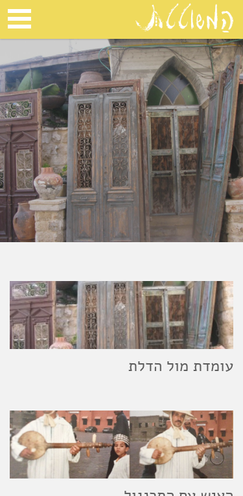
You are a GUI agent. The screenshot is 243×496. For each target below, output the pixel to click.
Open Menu (19, 18)
